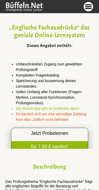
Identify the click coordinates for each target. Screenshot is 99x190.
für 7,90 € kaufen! (49, 146)
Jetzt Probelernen (49, 133)
